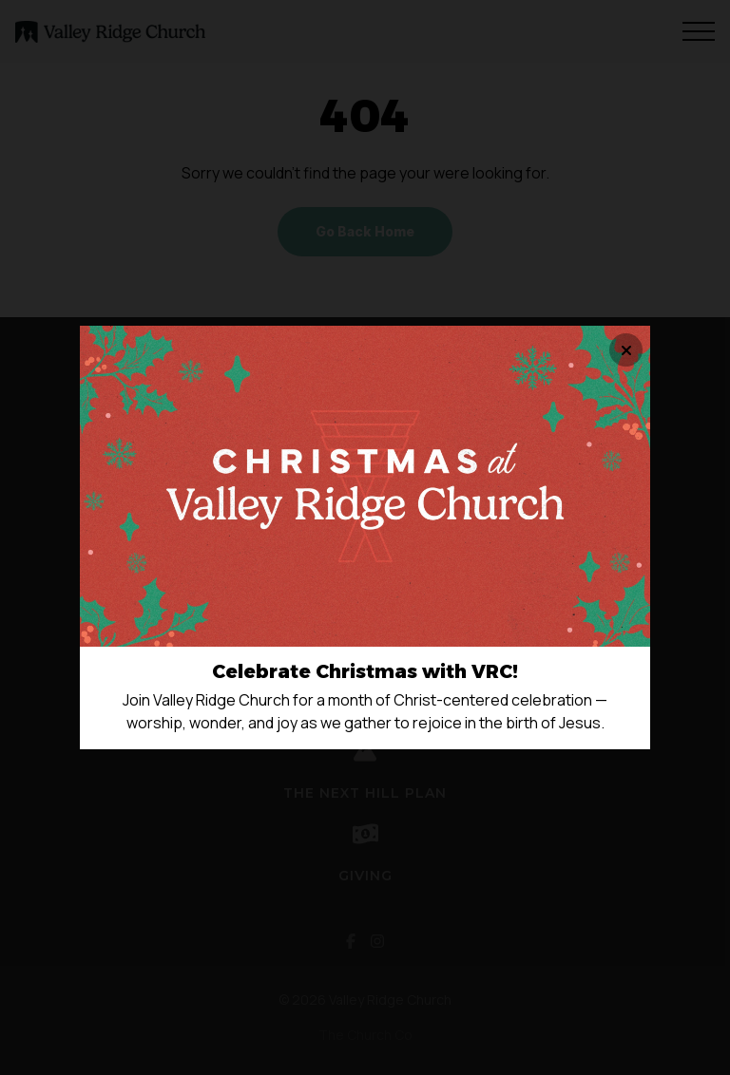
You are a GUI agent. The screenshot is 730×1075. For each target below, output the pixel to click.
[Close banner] (626, 350)
